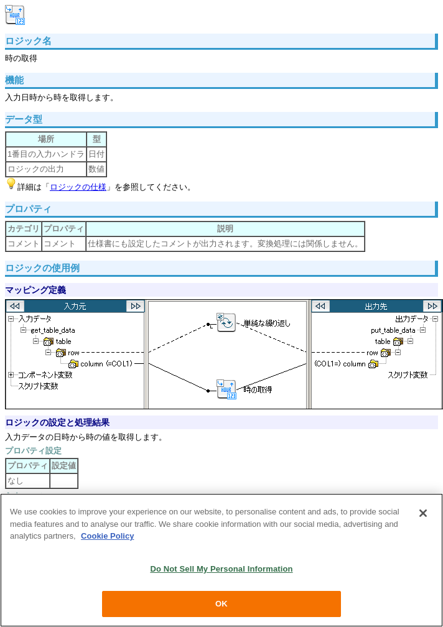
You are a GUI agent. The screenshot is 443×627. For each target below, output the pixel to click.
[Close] (423, 513)
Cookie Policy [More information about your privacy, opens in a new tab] (107, 536)
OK (221, 603)
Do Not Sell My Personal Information (221, 569)
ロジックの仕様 (78, 187)
